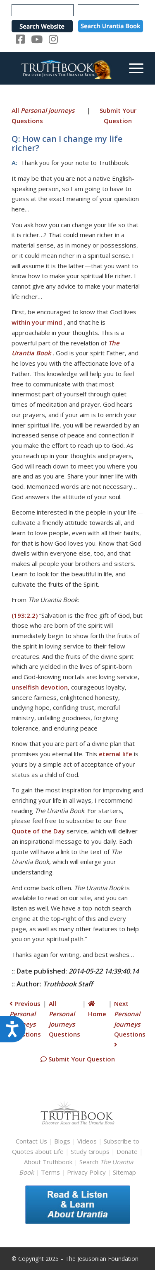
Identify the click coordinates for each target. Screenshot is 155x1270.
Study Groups (91, 1151)
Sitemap (124, 1172)
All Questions (43, 115)
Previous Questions (25, 1018)
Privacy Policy (86, 1172)
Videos (87, 1141)
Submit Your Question (118, 115)
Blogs (62, 1141)
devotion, (55, 687)
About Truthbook (48, 1162)
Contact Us (31, 1141)
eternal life (115, 754)
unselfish (25, 687)
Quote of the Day (38, 831)
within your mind (37, 322)
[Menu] (132, 68)
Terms (50, 1172)
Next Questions (129, 1023)
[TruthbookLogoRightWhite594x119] (64, 68)
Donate (127, 1151)
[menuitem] (132, 68)
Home (97, 1009)
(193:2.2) (25, 615)
